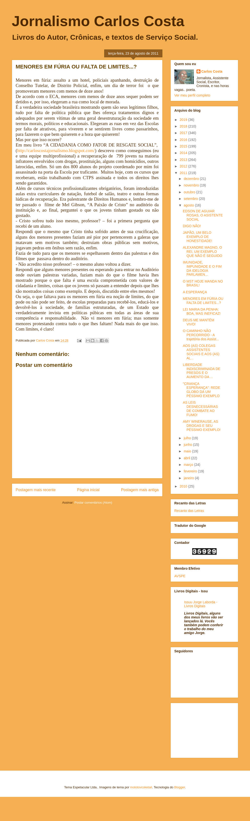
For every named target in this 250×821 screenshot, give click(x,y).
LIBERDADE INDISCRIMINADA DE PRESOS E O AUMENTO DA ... (201, 371)
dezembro (192, 179)
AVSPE (180, 576)
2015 (184, 146)
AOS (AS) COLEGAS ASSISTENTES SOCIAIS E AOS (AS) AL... (201, 352)
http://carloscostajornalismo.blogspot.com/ (56, 150)
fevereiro (191, 471)
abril (187, 458)
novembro (192, 185)
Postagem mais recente (36, 490)
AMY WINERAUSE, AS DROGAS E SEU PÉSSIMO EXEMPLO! (201, 426)
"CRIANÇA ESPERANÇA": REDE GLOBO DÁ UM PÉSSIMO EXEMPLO (201, 390)
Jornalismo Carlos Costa (98, 21)
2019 (184, 120)
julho (188, 438)
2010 (184, 486)
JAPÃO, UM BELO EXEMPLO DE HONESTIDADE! (197, 237)
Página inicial (88, 490)
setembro (191, 199)
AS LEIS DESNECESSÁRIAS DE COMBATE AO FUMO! (200, 409)
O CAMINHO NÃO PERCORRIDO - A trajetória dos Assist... (201, 335)
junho (188, 445)
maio (188, 451)
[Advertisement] (198, 729)
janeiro (189, 478)
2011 (184, 173)
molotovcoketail (141, 787)
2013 (184, 160)
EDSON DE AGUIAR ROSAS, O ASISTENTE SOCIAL (203, 215)
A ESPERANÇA (195, 292)
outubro (190, 192)
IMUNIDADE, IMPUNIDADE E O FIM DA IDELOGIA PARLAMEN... (202, 268)
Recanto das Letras (189, 511)
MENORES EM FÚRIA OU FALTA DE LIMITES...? (203, 301)
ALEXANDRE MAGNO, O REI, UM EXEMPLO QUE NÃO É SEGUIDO (202, 251)
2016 (184, 140)
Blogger (179, 787)
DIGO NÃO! (192, 226)
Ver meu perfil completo (192, 95)
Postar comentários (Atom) (93, 502)
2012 (184, 166)
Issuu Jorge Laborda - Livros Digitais (200, 604)
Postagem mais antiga (140, 490)
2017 (184, 133)
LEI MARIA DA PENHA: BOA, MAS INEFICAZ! (201, 311)
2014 (184, 153)
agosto (189, 205)
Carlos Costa (211, 71)
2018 (184, 126)
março (189, 465)
